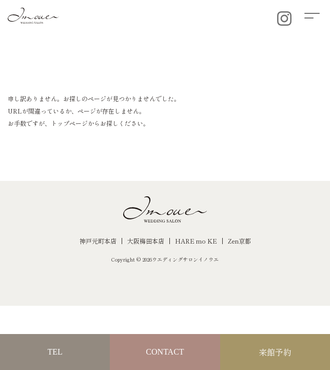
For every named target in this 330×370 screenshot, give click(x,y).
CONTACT (165, 351)
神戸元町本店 (98, 240)
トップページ (69, 123)
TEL (55, 351)
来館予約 (275, 352)
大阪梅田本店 (145, 240)
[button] (317, 14)
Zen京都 (239, 240)
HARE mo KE (196, 240)
